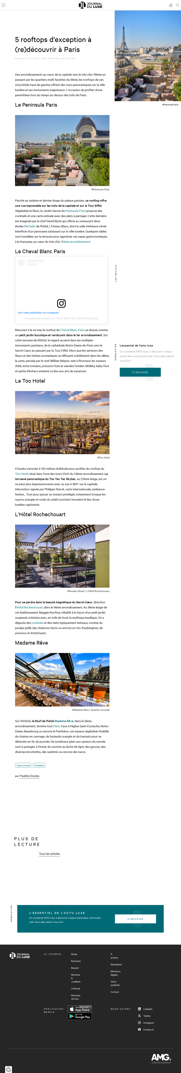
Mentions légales (116, 972)
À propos (114, 955)
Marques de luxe (75, 996)
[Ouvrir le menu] (3, 5)
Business (76, 961)
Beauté (75, 967)
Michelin (29, 226)
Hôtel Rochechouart (29, 607)
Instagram (146, 1022)
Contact (115, 991)
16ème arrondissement (75, 241)
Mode (74, 954)
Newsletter (116, 964)
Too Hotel (21, 474)
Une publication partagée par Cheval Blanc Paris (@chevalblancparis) (61, 318)
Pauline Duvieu (64, 58)
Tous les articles (49, 853)
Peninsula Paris (76, 211)
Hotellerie (39, 765)
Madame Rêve (64, 721)
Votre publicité (115, 983)
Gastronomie (23, 765)
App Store (80, 1009)
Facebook (146, 1029)
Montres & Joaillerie (75, 978)
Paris (56, 726)
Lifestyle (75, 988)
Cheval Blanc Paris (72, 330)
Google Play (80, 1016)
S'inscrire (140, 372)
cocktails (37, 623)
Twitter (144, 1015)
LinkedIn (145, 1009)
